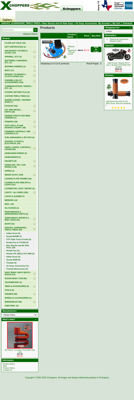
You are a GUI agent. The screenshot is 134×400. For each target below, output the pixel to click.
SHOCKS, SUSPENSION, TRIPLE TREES (20, 23)
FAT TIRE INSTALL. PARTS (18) (13, 111)
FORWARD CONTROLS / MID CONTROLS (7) (17, 132)
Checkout (127, 23)
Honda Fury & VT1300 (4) (17, 242)
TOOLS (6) (9, 290)
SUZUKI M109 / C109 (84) (16, 278)
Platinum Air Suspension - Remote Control (72, 50)
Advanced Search (30, 34)
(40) (15, 229)
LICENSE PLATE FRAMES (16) (18, 179)
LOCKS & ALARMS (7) (14, 196)
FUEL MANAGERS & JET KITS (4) (19, 137)
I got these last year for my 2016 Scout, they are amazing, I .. (118, 103)
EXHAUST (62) (11, 106)
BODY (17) (9, 70)
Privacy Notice (9, 364)
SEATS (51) (10, 224)
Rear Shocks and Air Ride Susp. (57, 23)
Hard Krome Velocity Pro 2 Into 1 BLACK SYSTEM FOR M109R (118, 65)
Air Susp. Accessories (86, 23)
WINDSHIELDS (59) (13, 302)
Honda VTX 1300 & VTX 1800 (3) (20, 254)
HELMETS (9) (10, 161)
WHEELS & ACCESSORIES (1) (18, 298)
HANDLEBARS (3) (13, 157)
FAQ (5, 366)
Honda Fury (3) (13, 251)
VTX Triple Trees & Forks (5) (18, 239)
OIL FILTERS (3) (12, 208)
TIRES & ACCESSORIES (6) (17, 286)
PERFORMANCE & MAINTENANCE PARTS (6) (16, 213)
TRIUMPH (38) (11, 294)
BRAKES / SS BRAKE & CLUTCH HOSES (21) (15, 75)
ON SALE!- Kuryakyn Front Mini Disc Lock (20, 351)
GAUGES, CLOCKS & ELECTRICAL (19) (14, 142)
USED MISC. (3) (11, 306)
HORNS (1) (9, 171)
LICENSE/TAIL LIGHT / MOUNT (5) (20, 188)
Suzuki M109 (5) (13, 260)
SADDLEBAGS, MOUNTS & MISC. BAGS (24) (17, 219)
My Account (104, 23)
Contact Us (7, 370)
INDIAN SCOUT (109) (14, 175)
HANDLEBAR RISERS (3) (16, 153)
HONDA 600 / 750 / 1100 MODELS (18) (15, 166)
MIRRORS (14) (11, 200)
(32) (15, 43)
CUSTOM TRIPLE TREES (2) (17, 96)
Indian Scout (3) (13, 233)
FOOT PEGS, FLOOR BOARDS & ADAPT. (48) (15, 127)
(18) (17, 246)
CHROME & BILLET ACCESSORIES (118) (14, 81)
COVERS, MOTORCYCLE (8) (17, 92)
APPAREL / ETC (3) (13, 57)
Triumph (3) (11, 263)
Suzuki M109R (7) (14, 236)
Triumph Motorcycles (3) (17, 269)
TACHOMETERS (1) (13, 282)
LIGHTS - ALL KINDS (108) (16, 192)
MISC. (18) (9, 204)
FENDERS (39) (11, 122)
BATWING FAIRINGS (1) (15, 66)
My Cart (116, 23)
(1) (15, 47)
